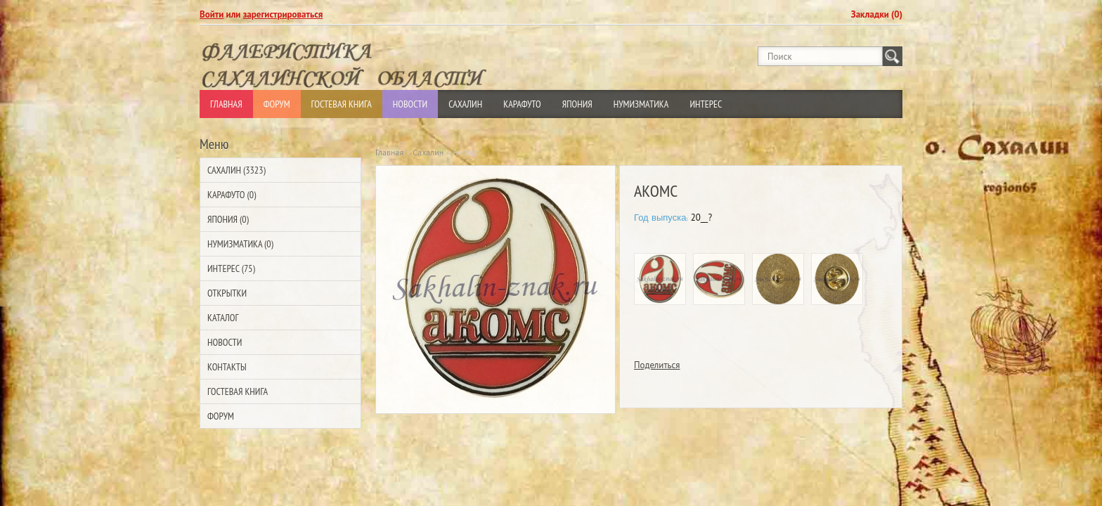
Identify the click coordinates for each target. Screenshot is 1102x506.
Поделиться (657, 365)
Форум (277, 104)
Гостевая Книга (341, 104)
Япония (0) (228, 219)
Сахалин (465, 104)
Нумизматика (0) (240, 244)
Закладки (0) (876, 14)
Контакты (227, 367)
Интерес (705, 104)
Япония (577, 104)
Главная (226, 104)
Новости (410, 104)
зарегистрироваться (283, 14)
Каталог (222, 317)
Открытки (227, 293)
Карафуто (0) (231, 194)
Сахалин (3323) (236, 170)
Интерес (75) (231, 268)
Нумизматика (641, 104)
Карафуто (522, 104)
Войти (211, 14)
